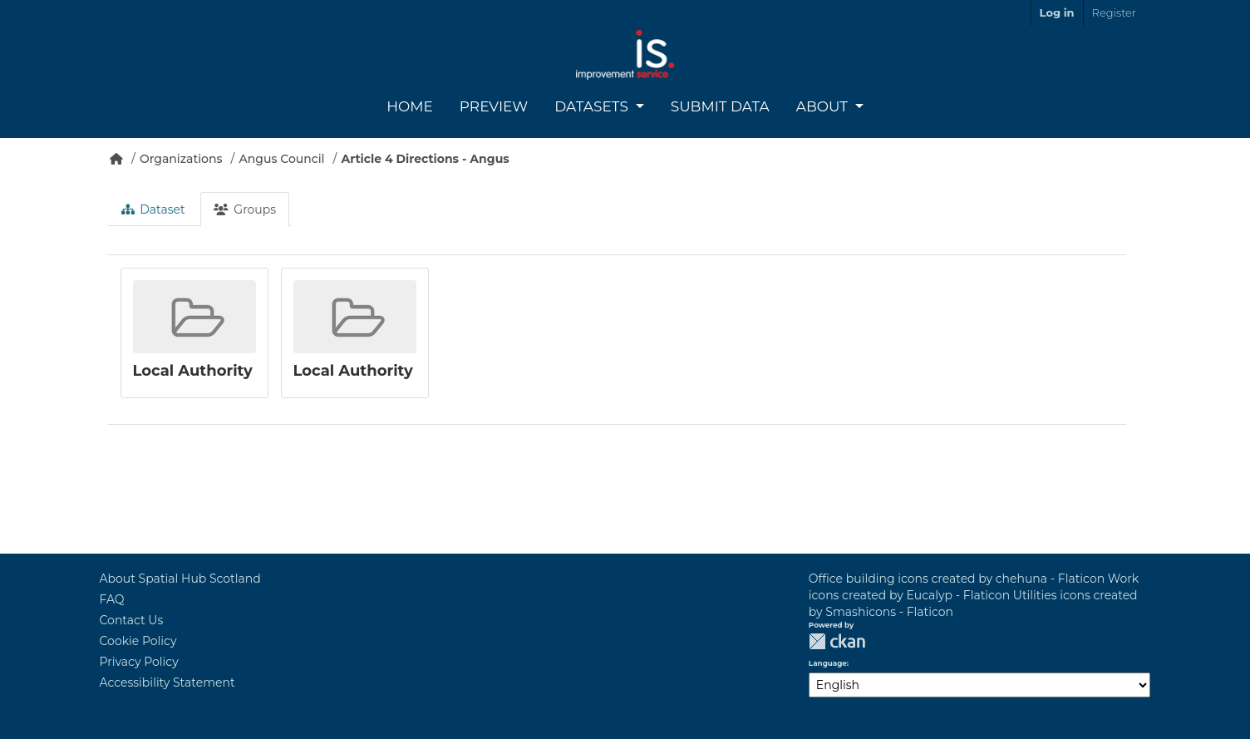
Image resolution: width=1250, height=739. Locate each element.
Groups (245, 209)
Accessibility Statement (167, 682)
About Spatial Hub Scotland (180, 578)
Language (828, 663)
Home (409, 106)
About (824, 106)
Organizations (181, 158)
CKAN (837, 641)
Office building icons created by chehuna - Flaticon (957, 578)
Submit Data (720, 106)
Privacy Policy (139, 661)
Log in (1057, 12)
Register (1114, 12)
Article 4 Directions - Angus (425, 158)
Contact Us (132, 620)
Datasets (593, 106)
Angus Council (282, 158)
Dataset (153, 209)
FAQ (112, 599)
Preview (494, 106)
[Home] (116, 158)
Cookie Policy (138, 640)
